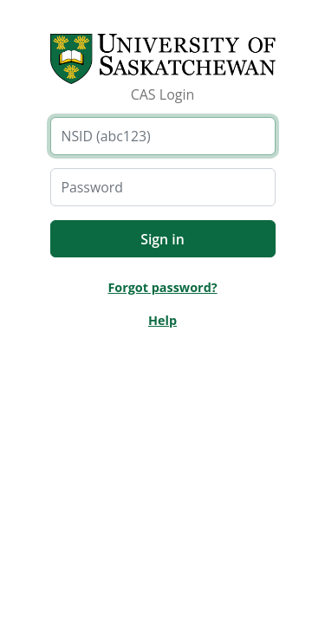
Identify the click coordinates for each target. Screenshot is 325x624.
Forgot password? (162, 287)
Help (162, 320)
